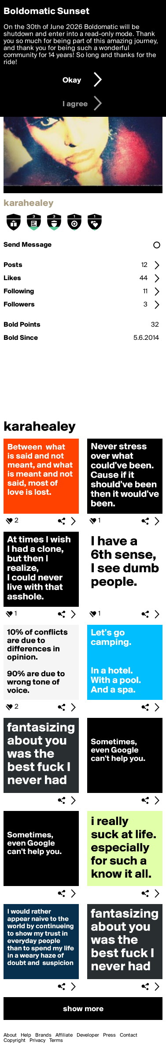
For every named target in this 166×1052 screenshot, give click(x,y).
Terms (56, 1040)
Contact (128, 1035)
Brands (43, 1035)
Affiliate (64, 1035)
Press (109, 1035)
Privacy (37, 1040)
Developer (88, 1035)
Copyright (15, 1040)
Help (26, 1035)
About (10, 1035)
